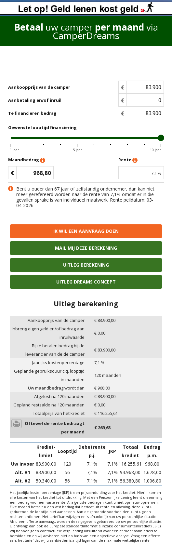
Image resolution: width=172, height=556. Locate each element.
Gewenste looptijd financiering (42, 127)
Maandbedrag (26, 160)
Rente (128, 160)
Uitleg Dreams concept (86, 282)
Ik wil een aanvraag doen (86, 231)
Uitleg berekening (86, 265)
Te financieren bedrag (32, 113)
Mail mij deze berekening (86, 248)
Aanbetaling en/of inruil (34, 100)
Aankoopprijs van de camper (39, 87)
